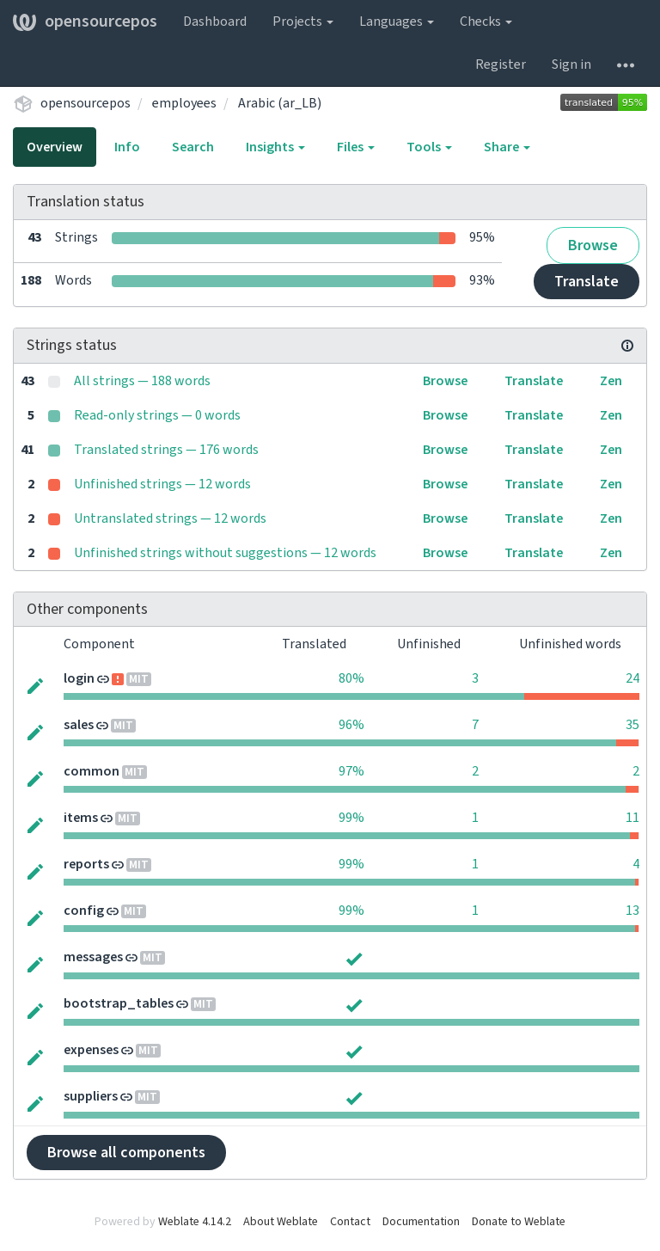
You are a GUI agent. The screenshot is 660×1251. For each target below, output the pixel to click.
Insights (275, 147)
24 (632, 678)
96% (351, 724)
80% (351, 678)
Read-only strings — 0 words (157, 415)
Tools (429, 147)
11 (632, 817)
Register (500, 64)
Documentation (421, 1221)
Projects (302, 21)
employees (184, 103)
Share (507, 147)
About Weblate (280, 1221)
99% (351, 817)
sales (79, 724)
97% (351, 771)
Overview (54, 147)
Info (127, 147)
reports (86, 864)
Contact (350, 1221)
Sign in (571, 64)
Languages (396, 21)
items (81, 817)
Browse (593, 245)
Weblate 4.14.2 (194, 1221)
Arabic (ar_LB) (279, 103)
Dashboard (215, 21)
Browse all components (126, 1152)
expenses (91, 1049)
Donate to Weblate (518, 1221)
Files (356, 147)
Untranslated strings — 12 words (170, 518)
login (79, 678)
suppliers (91, 1096)
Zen (611, 380)
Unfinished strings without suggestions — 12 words (225, 552)
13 (632, 910)
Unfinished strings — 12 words (162, 484)
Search (193, 147)
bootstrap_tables (119, 1003)
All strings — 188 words (142, 380)
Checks (486, 21)
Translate (586, 281)
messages (93, 956)
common (91, 771)
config (84, 910)
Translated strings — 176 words (166, 449)
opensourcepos (85, 21)
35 (632, 724)
